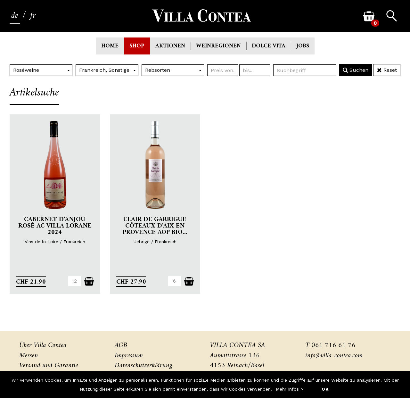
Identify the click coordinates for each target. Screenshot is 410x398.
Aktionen (170, 46)
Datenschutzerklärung (143, 365)
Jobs (302, 46)
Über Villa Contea (43, 345)
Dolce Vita (268, 46)
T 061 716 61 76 (330, 345)
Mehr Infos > (289, 389)
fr (33, 15)
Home (110, 46)
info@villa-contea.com (334, 355)
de (14, 15)
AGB (121, 345)
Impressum (129, 355)
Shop (136, 46)
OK (325, 389)
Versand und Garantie (48, 365)
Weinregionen (218, 46)
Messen (28, 355)
